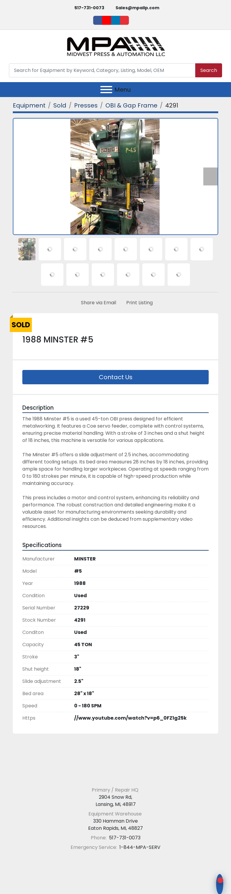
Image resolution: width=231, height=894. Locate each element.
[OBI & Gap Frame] (131, 105)
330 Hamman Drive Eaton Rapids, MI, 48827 (115, 825)
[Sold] (59, 105)
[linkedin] (115, 20)
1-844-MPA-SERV (139, 847)
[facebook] (97, 20)
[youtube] (106, 20)
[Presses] (86, 105)
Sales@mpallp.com (137, 8)
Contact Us (115, 377)
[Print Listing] (138, 302)
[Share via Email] (97, 302)
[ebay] (124, 20)
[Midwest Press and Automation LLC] (116, 775)
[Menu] (106, 89)
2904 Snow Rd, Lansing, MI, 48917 (116, 801)
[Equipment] (29, 105)
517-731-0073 (89, 8)
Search (208, 70)
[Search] (102, 70)
